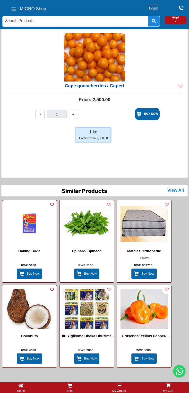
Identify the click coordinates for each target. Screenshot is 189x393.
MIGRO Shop (33, 8)
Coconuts (29, 336)
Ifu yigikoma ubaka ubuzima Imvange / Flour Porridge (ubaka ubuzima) (87, 337)
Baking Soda (29, 251)
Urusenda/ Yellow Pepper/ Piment (144, 337)
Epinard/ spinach (87, 251)
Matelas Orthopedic (144, 251)
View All (175, 190)
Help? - (176, 19)
